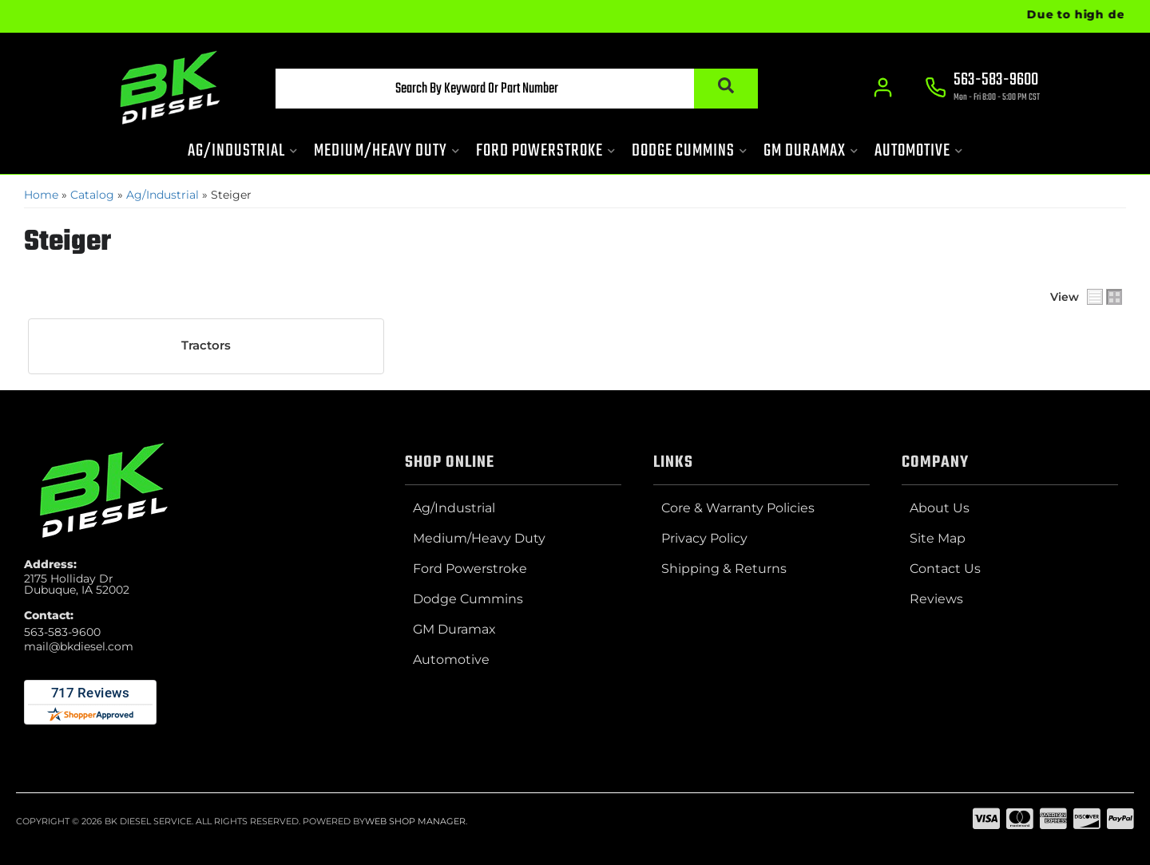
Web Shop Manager (415, 821)
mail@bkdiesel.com (78, 646)
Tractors (206, 345)
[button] (517, 89)
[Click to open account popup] (882, 88)
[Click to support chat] (982, 88)
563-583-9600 (62, 632)
